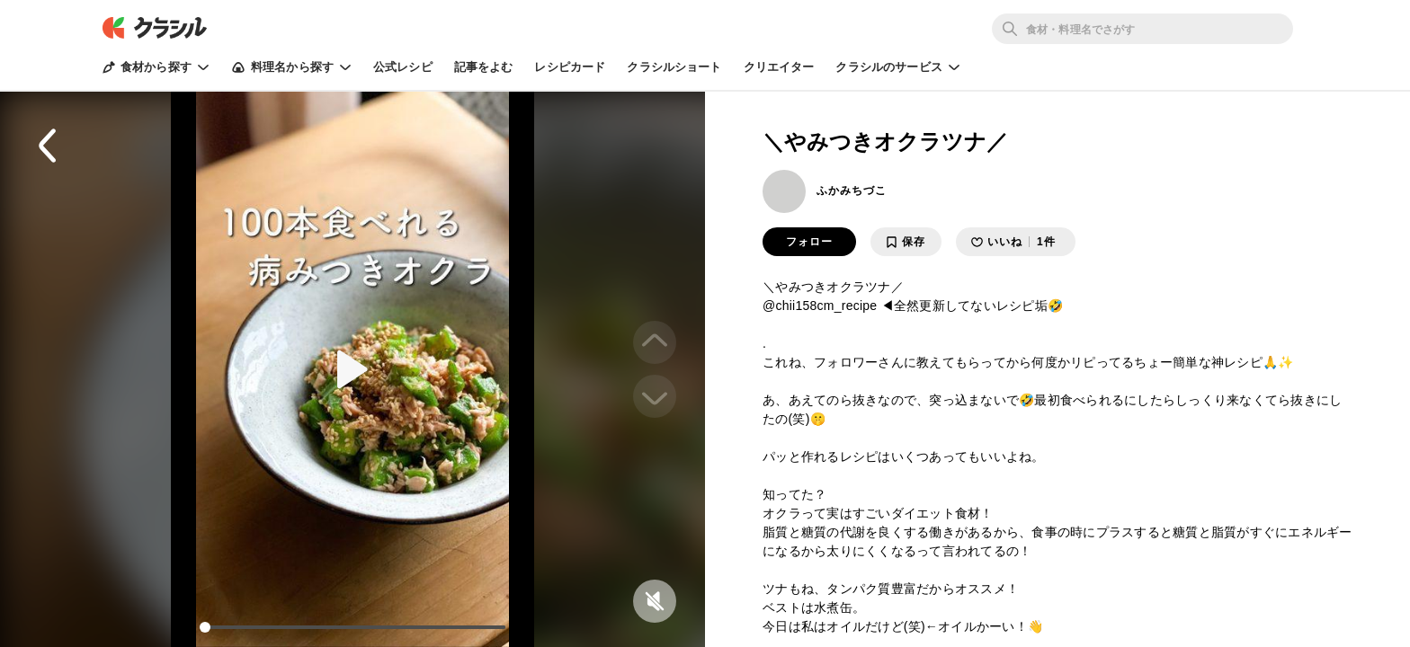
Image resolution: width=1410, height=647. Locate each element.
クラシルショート (674, 67)
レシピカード (569, 67)
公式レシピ (403, 67)
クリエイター (779, 67)
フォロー (809, 241)
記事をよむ (483, 67)
